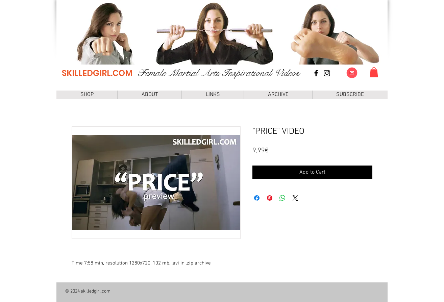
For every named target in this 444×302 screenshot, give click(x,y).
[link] (374, 72)
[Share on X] (295, 198)
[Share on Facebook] (257, 198)
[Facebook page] (316, 73)
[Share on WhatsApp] (282, 198)
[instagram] (327, 73)
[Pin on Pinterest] (270, 198)
